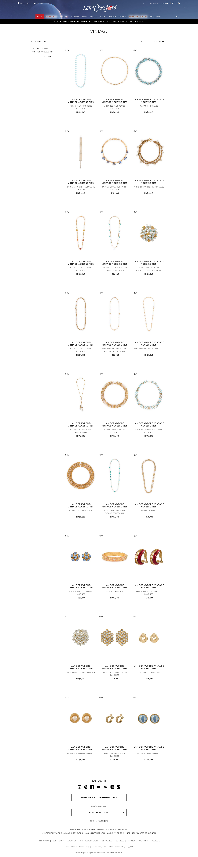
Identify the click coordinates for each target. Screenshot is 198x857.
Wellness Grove (138, 16)
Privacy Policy (84, 846)
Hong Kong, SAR (107, 812)
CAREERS (156, 841)
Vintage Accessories (42, 52)
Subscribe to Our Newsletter (99, 797)
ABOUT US (72, 841)
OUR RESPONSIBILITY (89, 841)
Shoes (93, 16)
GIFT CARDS (107, 841)
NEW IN (64, 16)
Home (122, 16)
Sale (39, 16)
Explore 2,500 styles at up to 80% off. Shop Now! (99, 21)
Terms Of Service (71, 846)
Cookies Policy (97, 846)
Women (75, 16)
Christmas (51, 16)
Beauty (112, 16)
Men (84, 16)
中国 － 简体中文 (99, 821)
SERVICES (120, 841)
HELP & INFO (43, 841)
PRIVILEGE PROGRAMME (138, 841)
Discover (155, 16)
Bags (102, 16)
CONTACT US (58, 841)
